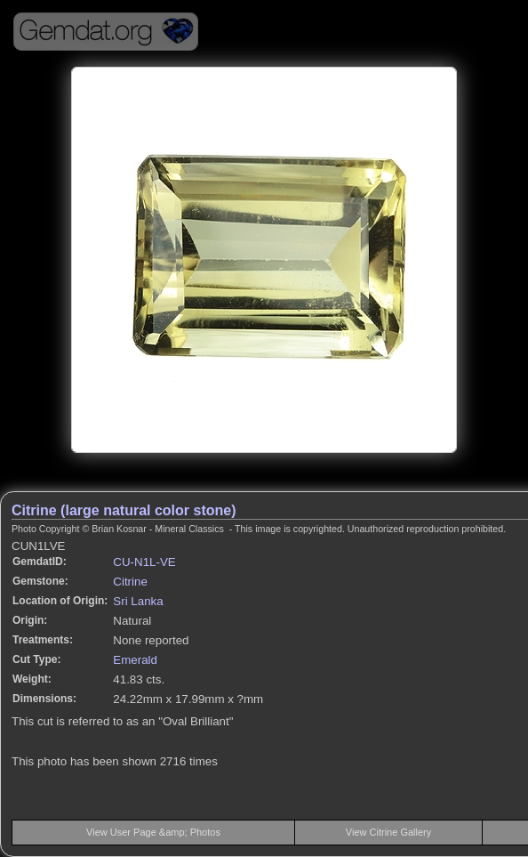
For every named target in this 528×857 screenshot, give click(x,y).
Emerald (135, 660)
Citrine (130, 581)
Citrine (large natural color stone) (124, 510)
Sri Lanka (138, 601)
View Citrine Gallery (388, 832)
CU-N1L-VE (144, 562)
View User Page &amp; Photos (153, 832)
